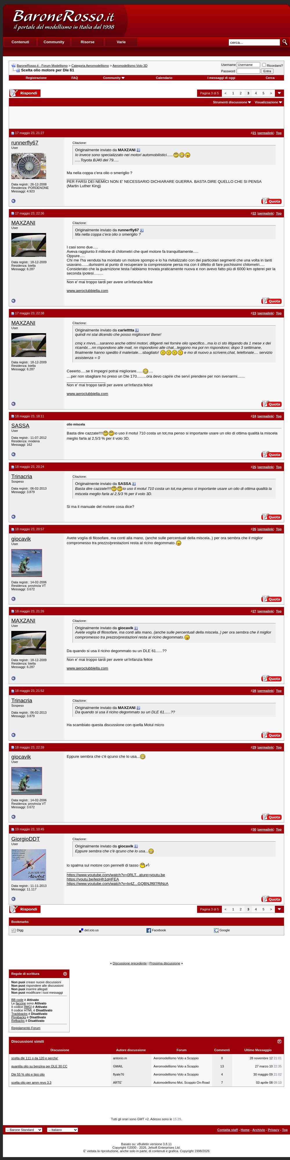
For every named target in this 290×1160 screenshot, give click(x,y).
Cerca (270, 78)
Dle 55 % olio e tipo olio (28, 1074)
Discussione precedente (130, 963)
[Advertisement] (208, 20)
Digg (20, 930)
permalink (265, 133)
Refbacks (18, 1020)
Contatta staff (227, 1130)
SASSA (20, 426)
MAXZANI (23, 223)
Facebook (159, 930)
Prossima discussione (164, 963)
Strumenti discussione (230, 102)
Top (285, 1130)
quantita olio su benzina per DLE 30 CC (39, 1066)
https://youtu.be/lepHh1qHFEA (93, 879)
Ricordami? (272, 65)
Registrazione (36, 78)
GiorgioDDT (25, 839)
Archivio (258, 1130)
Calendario (164, 78)
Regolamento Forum (25, 1028)
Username (228, 64)
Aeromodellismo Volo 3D (130, 65)
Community (114, 78)
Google (225, 930)
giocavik (21, 539)
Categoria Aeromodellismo (90, 65)
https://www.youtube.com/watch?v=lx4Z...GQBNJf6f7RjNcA (117, 883)
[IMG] (28, 1007)
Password (228, 71)
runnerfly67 (24, 143)
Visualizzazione (266, 102)
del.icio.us (91, 930)
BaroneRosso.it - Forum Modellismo (42, 65)
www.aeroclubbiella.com (87, 290)
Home (245, 1130)
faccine (21, 1003)
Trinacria (21, 476)
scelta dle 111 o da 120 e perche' (34, 1058)
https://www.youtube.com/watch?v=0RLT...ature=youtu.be (116, 875)
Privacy (273, 1130)
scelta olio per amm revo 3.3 (31, 1082)
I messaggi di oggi (221, 78)
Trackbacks (19, 1013)
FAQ (74, 78)
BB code (17, 1000)
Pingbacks (18, 1017)
